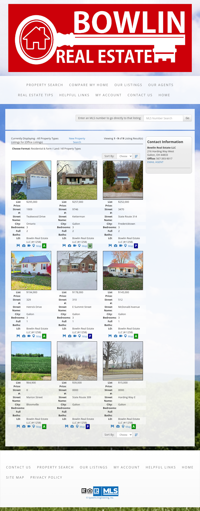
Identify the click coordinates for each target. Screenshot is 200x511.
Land (56, 148)
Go (187, 118)
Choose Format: (21, 148)
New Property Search (77, 140)
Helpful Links (74, 95)
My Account (109, 95)
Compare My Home (89, 85)
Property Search (44, 85)
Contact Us (140, 95)
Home (164, 95)
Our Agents (161, 85)
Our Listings (128, 85)
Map (36, 246)
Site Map (15, 477)
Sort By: (109, 156)
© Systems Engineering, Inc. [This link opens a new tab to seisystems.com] (100, 497)
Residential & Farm (41, 148)
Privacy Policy (46, 477)
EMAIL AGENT (155, 162)
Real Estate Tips (36, 95)
